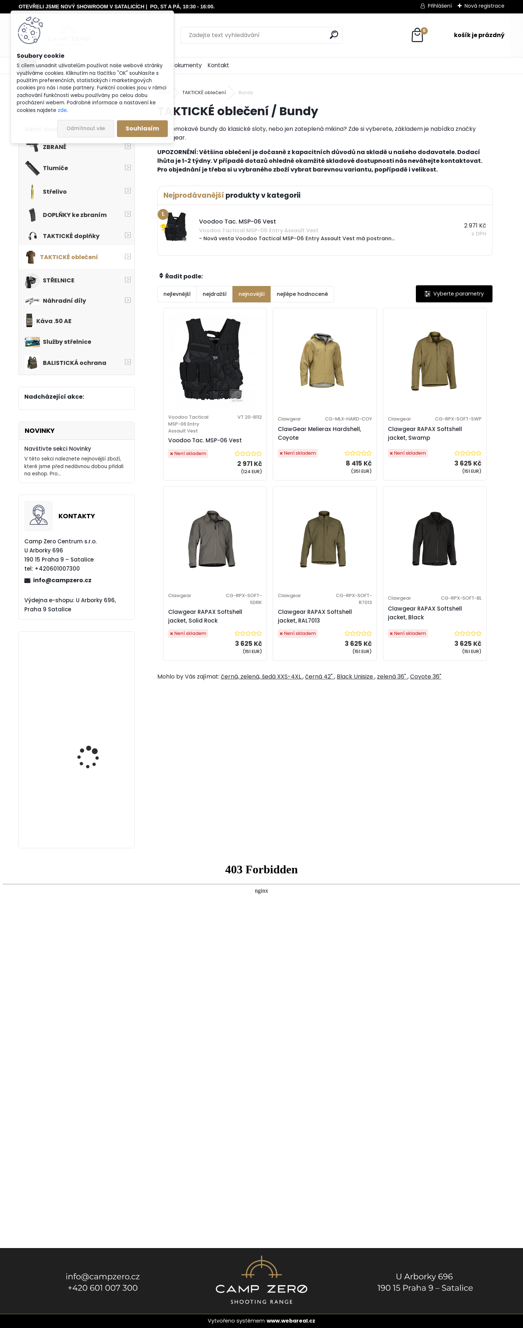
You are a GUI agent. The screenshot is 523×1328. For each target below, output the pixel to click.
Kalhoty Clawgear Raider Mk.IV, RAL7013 (93, 807)
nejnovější (252, 294)
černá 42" (319, 727)
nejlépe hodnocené (302, 294)
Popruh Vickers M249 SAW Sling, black (93, 676)
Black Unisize (355, 727)
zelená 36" (392, 727)
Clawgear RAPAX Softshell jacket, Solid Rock (447, 444)
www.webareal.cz (291, 1320)
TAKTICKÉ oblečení (204, 92)
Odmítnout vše (85, 128)
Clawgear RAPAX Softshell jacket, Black (364, 649)
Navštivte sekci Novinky (57, 448)
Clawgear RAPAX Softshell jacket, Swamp (356, 444)
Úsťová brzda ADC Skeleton (89, 738)
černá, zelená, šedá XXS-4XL (262, 727)
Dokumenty (186, 65)
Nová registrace (484, 5)
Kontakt (218, 65)
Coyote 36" (425, 727)
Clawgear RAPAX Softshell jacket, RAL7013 (273, 649)
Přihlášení (440, 5)
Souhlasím (142, 128)
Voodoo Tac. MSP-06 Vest (194, 452)
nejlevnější (177, 294)
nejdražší (215, 294)
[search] (334, 35)
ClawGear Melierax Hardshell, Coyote (276, 444)
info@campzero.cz (62, 580)
